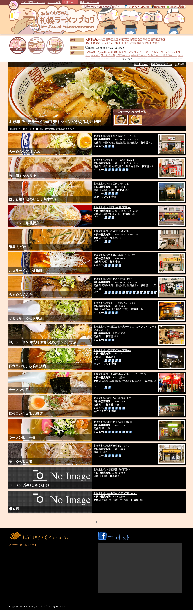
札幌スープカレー (89, 2)
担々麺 (107, 52)
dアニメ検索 (54, 2)
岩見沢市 (106, 42)
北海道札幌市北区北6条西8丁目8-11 (112, 207)
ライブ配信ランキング (33, 2)
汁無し (114, 52)
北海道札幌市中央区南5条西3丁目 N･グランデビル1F (122, 374)
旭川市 (89, 42)
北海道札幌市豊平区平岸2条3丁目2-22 (114, 159)
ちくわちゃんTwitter (137, 6)
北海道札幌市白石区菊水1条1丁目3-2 (113, 183)
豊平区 (109, 39)
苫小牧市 (116, 42)
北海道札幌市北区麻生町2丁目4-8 (111, 445)
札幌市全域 (92, 39)
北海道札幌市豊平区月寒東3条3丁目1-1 (114, 302)
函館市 (96, 42)
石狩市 (132, 42)
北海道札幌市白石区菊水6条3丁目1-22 (114, 231)
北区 (115, 39)
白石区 (133, 39)
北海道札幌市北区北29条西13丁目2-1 (113, 279)
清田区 (154, 39)
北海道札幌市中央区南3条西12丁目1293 (115, 255)
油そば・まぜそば (143, 52)
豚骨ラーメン (126, 52)
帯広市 (140, 42)
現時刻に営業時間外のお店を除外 (104, 47)
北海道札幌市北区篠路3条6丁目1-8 (112, 469)
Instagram (158, 6)
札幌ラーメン (70, 2)
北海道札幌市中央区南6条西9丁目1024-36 (115, 493)
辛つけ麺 (98, 52)
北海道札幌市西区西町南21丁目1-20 (112, 350)
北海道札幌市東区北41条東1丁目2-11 (113, 421)
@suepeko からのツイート (23, 544)
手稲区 (146, 39)
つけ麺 (89, 52)
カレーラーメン (162, 52)
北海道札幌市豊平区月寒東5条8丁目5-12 (115, 136)
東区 (121, 39)
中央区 (101, 39)
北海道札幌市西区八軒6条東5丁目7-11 (114, 398)
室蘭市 (156, 42)
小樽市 (125, 42)
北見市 (148, 42)
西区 (126, 39)
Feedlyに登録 (175, 6)
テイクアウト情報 (105, 196)
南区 (139, 39)
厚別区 (161, 39)
